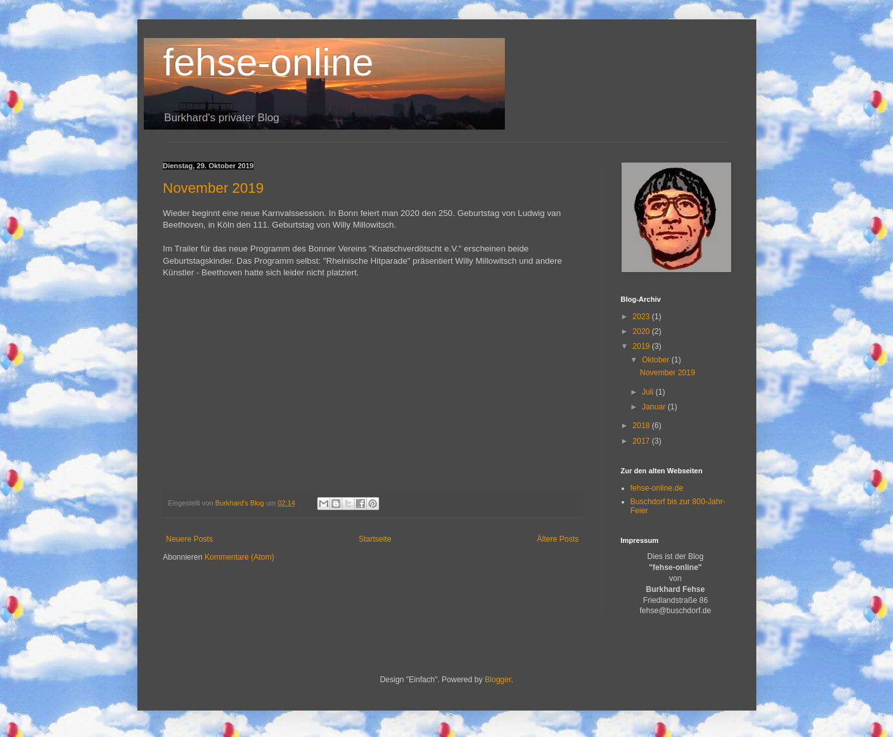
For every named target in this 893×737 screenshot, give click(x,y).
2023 (642, 316)
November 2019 (213, 188)
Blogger (498, 679)
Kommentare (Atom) (239, 557)
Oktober (656, 359)
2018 (642, 425)
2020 (642, 331)
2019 (642, 346)
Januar (654, 406)
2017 (642, 441)
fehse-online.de (657, 488)
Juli (648, 392)
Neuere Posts (189, 539)
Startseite (374, 539)
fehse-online (268, 62)
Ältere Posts (558, 539)
